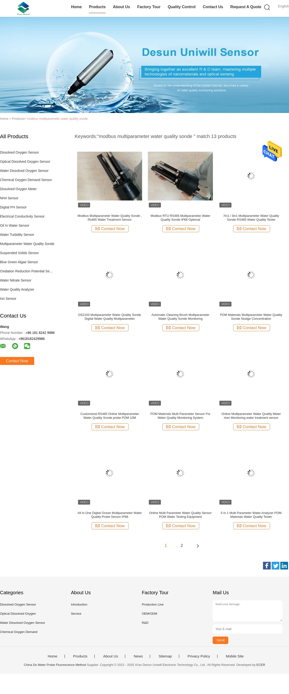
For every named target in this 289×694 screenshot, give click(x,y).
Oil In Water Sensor (14, 225)
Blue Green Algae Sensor (19, 262)
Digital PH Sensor (13, 207)
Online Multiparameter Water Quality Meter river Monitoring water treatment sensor (251, 415)
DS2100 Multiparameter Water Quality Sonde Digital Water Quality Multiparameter (109, 316)
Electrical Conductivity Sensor (22, 216)
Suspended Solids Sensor (19, 253)
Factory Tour (149, 7)
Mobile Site (235, 656)
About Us (121, 7)
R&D (145, 623)
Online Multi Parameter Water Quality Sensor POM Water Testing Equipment (180, 515)
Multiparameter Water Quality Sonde (27, 244)
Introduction (79, 604)
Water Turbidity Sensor (17, 235)
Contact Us (213, 7)
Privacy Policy (199, 656)
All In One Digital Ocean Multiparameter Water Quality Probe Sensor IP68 (110, 515)
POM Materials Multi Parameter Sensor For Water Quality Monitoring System (180, 415)
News (138, 656)
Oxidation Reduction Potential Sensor (27, 271)
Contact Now (17, 361)
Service (76, 613)
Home (76, 7)
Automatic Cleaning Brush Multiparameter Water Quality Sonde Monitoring (180, 316)
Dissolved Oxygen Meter (18, 189)
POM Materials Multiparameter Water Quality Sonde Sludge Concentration (251, 316)
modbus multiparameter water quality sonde (57, 118)
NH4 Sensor (9, 198)
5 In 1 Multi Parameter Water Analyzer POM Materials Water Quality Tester (251, 515)
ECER (260, 665)
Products (97, 7)
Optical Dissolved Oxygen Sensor (25, 161)
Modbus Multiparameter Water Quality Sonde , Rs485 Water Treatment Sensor (110, 217)
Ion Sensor (8, 298)
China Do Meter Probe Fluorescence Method (55, 665)
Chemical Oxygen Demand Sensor (26, 180)
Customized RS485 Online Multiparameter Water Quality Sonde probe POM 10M (109, 415)
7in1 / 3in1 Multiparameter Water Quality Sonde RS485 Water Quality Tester (251, 217)
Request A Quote (245, 7)
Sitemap (165, 656)
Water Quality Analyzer (17, 289)
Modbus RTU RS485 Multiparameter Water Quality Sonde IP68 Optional (180, 217)
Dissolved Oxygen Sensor (19, 152)
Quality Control (182, 7)
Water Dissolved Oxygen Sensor (24, 171)
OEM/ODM (149, 613)
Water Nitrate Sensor (15, 280)
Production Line (153, 604)
